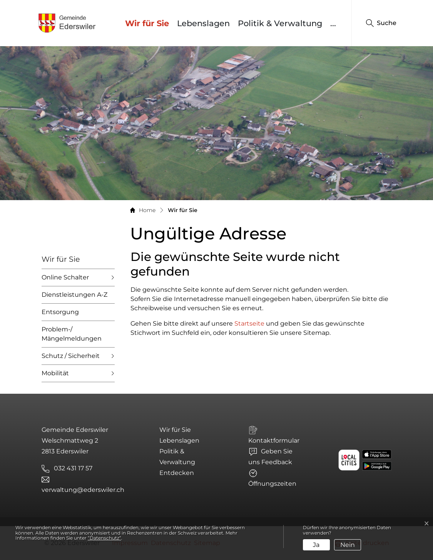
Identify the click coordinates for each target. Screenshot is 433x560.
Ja (316, 544)
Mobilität (55, 373)
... (333, 23)
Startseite (249, 323)
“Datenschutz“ (104, 538)
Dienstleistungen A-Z (74, 294)
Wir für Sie (149, 23)
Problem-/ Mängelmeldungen (72, 334)
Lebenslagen (203, 23)
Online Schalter (65, 277)
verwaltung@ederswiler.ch (83, 489)
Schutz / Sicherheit (71, 355)
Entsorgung (60, 312)
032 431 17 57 (73, 468)
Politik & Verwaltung (280, 23)
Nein (347, 544)
